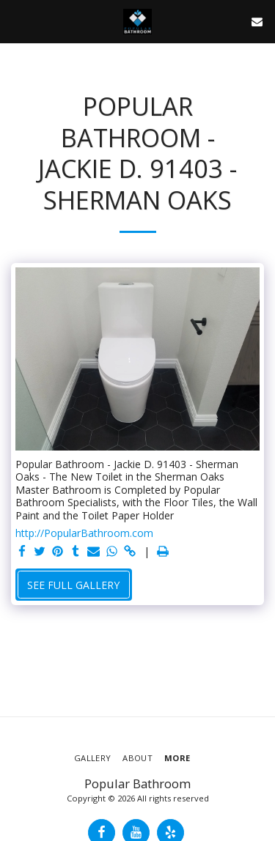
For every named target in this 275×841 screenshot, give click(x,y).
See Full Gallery (73, 585)
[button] (16, 21)
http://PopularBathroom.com (84, 533)
